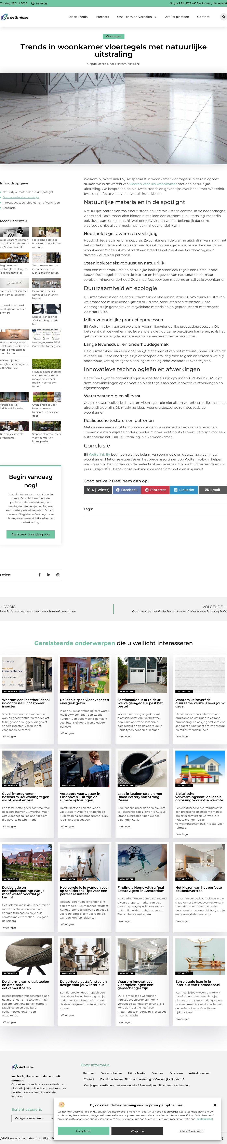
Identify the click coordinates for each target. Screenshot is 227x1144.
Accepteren (83, 1131)
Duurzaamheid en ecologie (21, 197)
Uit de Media (78, 17)
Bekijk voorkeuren (191, 1131)
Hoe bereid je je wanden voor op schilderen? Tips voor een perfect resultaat (84, 891)
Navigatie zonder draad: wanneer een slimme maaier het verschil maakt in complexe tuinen (46, 379)
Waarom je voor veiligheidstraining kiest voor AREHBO (14, 364)
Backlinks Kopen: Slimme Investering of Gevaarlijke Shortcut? (142, 1079)
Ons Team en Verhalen (137, 17)
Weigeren (137, 1131)
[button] (215, 1105)
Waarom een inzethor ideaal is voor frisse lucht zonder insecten (45, 269)
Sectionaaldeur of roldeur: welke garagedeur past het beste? (140, 703)
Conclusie (9, 207)
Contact (203, 17)
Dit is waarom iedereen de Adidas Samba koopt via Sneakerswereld (14, 243)
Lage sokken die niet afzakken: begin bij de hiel (45, 320)
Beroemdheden (111, 1073)
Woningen (113, 36)
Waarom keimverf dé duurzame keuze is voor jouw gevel (200, 703)
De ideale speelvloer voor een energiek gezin (84, 701)
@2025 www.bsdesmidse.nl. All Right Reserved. (32, 1138)
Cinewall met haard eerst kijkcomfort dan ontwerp (13, 309)
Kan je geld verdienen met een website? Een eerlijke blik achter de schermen (137, 1085)
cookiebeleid (204, 1118)
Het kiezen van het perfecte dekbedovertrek (198, 889)
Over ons (157, 1073)
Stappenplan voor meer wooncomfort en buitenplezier (46, 437)
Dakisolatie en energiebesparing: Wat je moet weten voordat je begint (23, 892)
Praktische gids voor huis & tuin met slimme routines (46, 243)
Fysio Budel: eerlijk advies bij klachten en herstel (45, 294)
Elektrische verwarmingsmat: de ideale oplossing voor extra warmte (199, 797)
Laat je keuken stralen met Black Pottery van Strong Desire (140, 797)
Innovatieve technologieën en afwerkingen (31, 202)
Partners (102, 17)
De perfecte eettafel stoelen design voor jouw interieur (83, 983)
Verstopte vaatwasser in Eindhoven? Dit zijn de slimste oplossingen (80, 797)
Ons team (176, 1073)
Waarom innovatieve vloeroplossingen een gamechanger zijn (135, 985)
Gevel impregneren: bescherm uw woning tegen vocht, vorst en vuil (25, 797)
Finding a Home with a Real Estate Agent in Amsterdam (141, 889)
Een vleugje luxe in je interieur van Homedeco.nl (197, 983)
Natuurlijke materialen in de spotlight (28, 192)
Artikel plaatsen (177, 17)
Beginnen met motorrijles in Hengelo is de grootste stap (13, 269)
